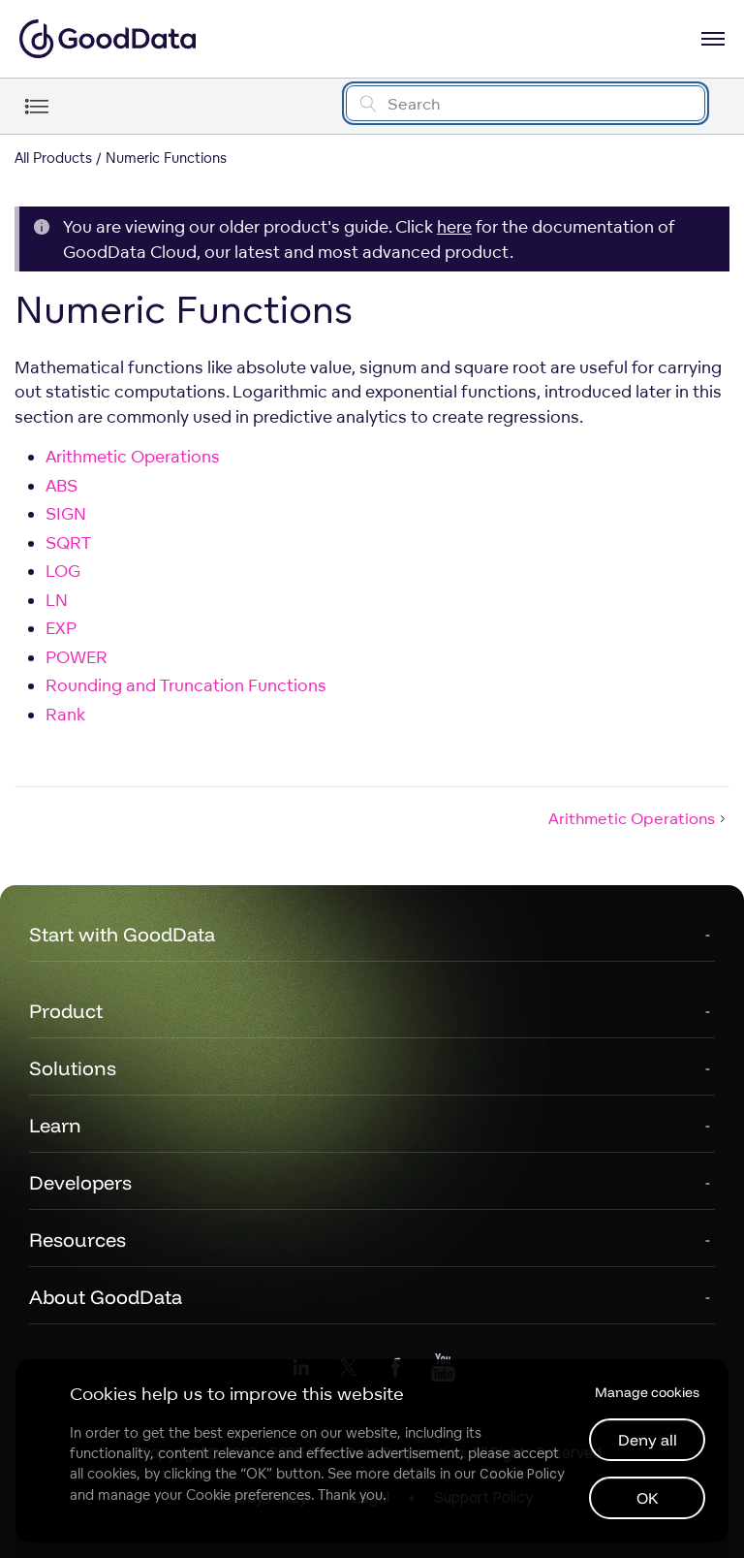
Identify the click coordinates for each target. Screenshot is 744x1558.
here (454, 226)
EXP (61, 628)
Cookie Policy (522, 1473)
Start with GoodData (122, 934)
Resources (77, 1239)
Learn (55, 1125)
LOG (63, 570)
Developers (80, 1182)
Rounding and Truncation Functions (186, 685)
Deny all (647, 1439)
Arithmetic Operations (133, 456)
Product (66, 1011)
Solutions (72, 1068)
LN (57, 599)
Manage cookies (647, 1392)
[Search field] (525, 103)
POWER (77, 657)
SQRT (68, 542)
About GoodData (105, 1297)
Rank (65, 714)
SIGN (66, 513)
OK (647, 1498)
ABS (62, 485)
